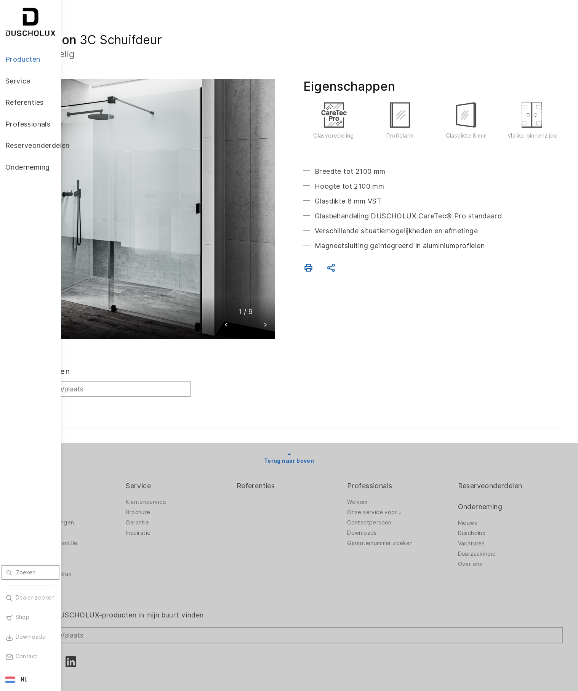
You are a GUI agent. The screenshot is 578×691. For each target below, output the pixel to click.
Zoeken (92, 376)
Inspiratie (187, 502)
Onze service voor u (398, 482)
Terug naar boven (319, 430)
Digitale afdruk (96, 533)
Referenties (292, 455)
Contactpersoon (393, 492)
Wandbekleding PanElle (107, 513)
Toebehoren (93, 523)
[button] (256, 295)
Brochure (187, 482)
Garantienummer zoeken (404, 513)
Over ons (482, 534)
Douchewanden (97, 471)
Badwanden (92, 482)
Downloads (386, 502)
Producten (93, 455)
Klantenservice (195, 471)
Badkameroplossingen (105, 492)
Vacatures (483, 513)
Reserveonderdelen (502, 455)
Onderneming (492, 476)
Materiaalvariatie (99, 564)
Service (187, 455)
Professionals (393, 455)
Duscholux (484, 503)
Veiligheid (89, 554)
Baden (84, 502)
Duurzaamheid (489, 523)
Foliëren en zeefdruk (104, 543)
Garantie (186, 492)
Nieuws (479, 492)
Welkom (381, 471)
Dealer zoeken (103, 340)
